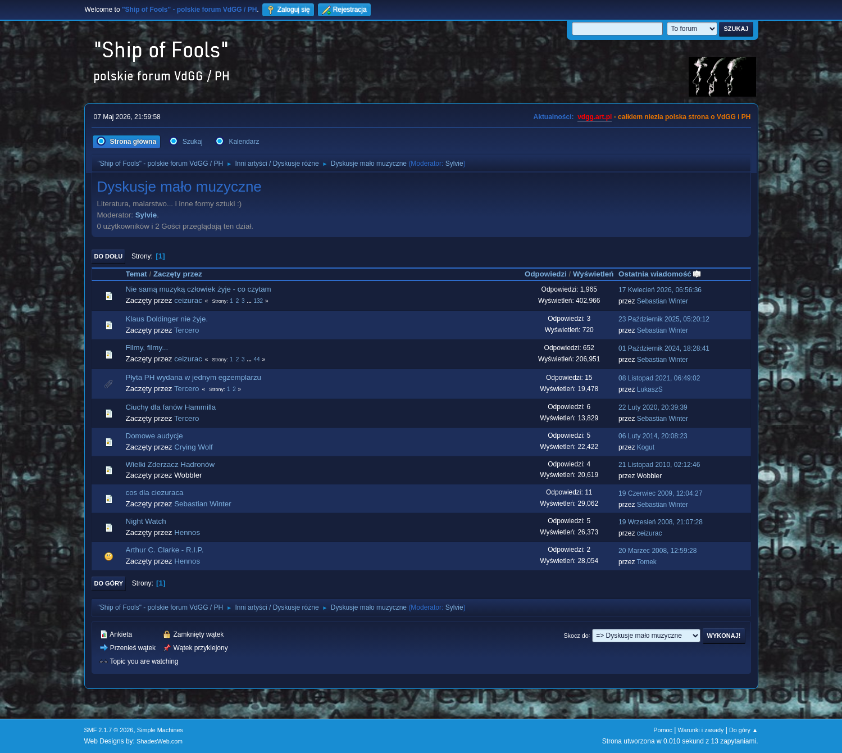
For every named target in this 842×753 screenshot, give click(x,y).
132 (258, 301)
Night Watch (146, 521)
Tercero (186, 330)
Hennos (187, 532)
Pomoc (662, 730)
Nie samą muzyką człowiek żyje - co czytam (198, 289)
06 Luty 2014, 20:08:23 (653, 436)
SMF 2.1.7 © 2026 (109, 730)
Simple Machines (160, 730)
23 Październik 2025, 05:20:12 (663, 319)
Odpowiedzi (546, 274)
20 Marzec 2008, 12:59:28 (657, 551)
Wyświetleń (593, 274)
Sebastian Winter (662, 301)
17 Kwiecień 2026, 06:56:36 (660, 290)
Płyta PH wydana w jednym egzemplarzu (194, 377)
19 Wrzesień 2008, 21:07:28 (660, 522)
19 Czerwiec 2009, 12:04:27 (660, 493)
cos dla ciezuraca (155, 492)
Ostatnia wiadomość (660, 274)
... (250, 301)
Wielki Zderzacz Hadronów (170, 464)
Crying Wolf (193, 447)
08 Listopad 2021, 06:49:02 (659, 378)
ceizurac (188, 300)
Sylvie (454, 163)
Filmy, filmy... (147, 347)
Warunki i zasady (701, 730)
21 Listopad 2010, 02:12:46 (659, 465)
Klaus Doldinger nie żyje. (167, 319)
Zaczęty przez (177, 274)
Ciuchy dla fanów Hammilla (171, 407)
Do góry (109, 583)
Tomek (647, 562)
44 (256, 359)
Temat (136, 274)
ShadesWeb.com (159, 741)
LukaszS (650, 389)
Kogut (645, 447)
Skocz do (575, 635)
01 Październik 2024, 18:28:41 (663, 348)
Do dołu (108, 256)
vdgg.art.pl (594, 117)
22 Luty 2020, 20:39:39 (653, 407)
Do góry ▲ (743, 730)
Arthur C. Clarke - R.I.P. (165, 550)
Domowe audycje (154, 436)
